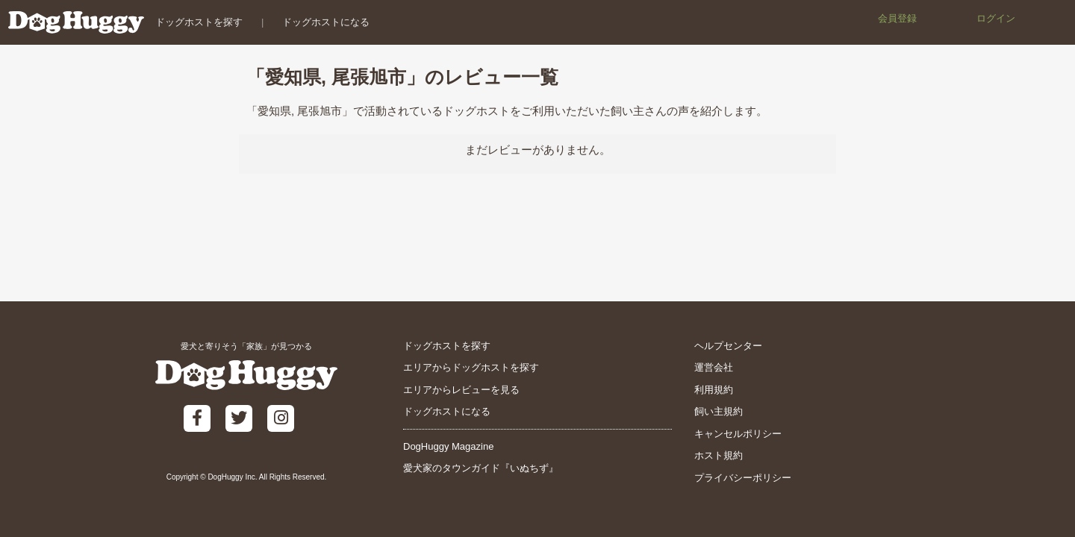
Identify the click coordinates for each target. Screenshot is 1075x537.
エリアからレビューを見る (461, 389)
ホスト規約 (718, 455)
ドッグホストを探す (198, 22)
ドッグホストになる (326, 22)
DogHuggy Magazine (448, 446)
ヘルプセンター (728, 345)
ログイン (995, 18)
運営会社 (713, 367)
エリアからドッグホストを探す (471, 367)
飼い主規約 (718, 411)
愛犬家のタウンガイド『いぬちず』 (480, 468)
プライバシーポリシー (742, 477)
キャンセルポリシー (738, 433)
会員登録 (897, 18)
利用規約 (713, 389)
